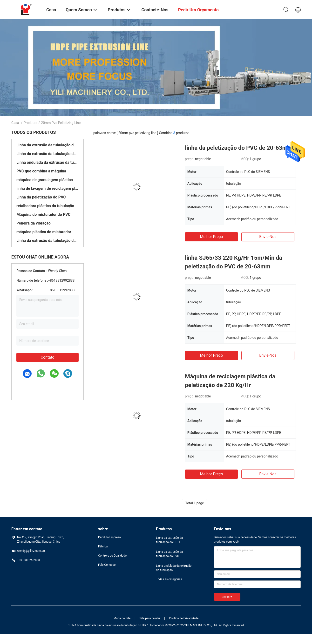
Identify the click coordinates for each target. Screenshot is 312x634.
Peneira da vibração (33, 223)
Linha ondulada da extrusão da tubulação (47, 162)
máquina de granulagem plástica (44, 179)
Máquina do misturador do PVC (43, 214)
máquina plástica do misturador (43, 232)
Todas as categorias (169, 579)
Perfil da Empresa (109, 537)
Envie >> (227, 597)
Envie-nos (267, 236)
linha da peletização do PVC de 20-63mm (238, 147)
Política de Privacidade (183, 618)
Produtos (30, 123)
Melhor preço (211, 236)
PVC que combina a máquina (41, 171)
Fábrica (103, 546)
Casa (15, 123)
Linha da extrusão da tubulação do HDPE (47, 145)
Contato (47, 357)
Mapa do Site (122, 618)
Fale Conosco (107, 564)
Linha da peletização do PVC (41, 197)
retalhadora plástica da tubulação (45, 206)
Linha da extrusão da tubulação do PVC (47, 153)
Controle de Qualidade (112, 555)
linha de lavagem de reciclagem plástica (47, 188)
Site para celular (150, 618)
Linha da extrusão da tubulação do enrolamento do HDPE (47, 240)
